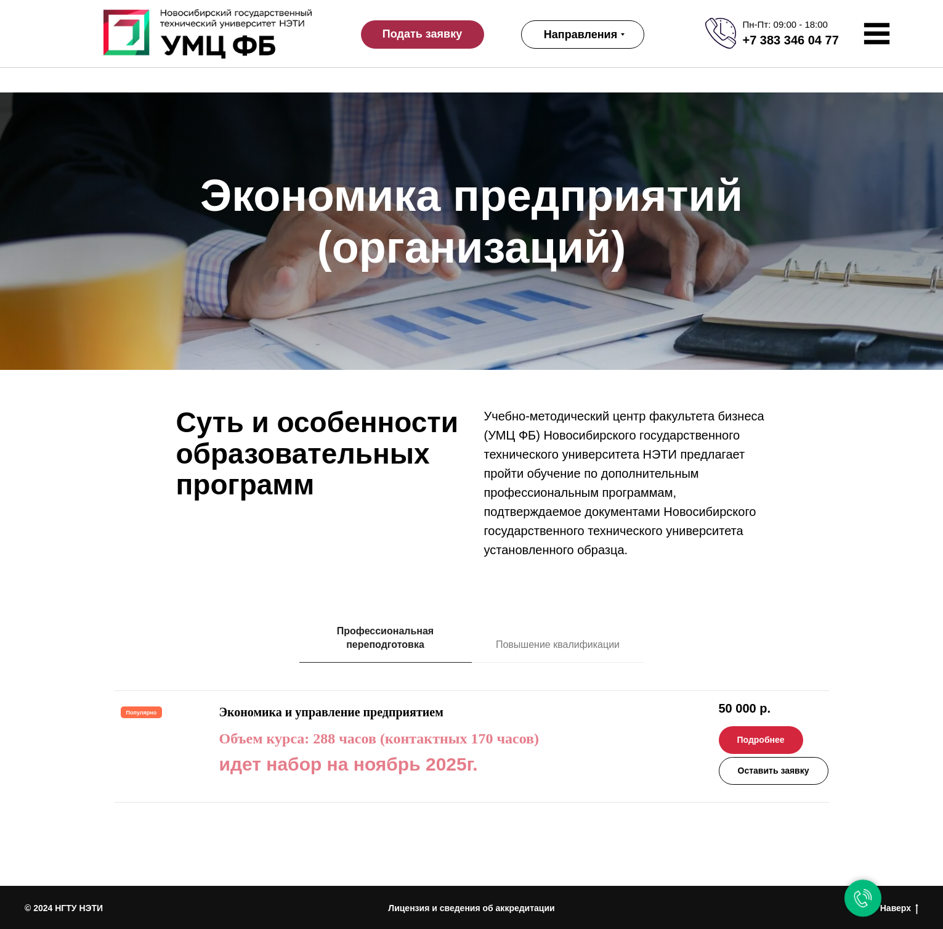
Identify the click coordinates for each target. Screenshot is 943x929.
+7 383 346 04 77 (791, 40)
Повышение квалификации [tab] (558, 644)
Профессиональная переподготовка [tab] (385, 638)
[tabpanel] (471, 788)
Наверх (899, 908)
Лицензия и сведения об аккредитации (471, 908)
